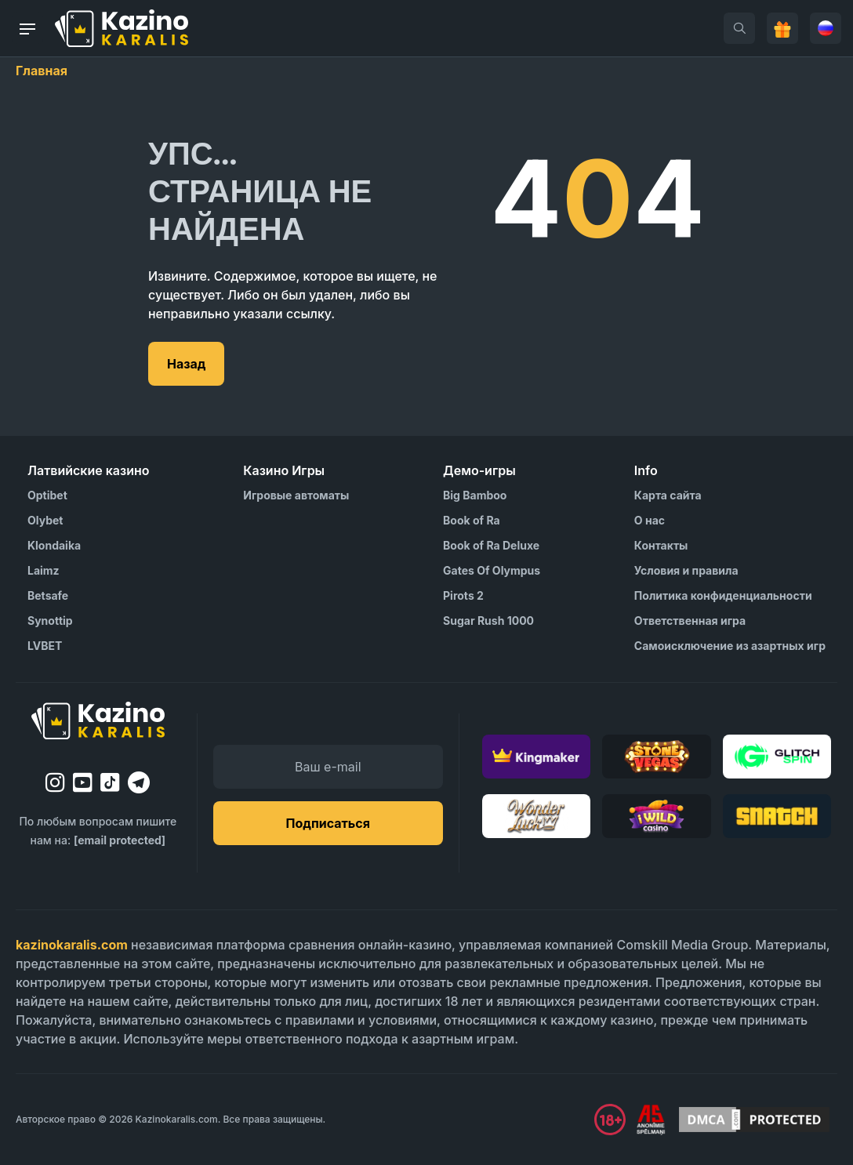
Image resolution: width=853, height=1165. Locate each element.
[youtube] (82, 782)
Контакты (661, 545)
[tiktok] (110, 782)
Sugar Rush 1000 (488, 620)
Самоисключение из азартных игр (730, 645)
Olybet (45, 520)
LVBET (44, 645)
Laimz (43, 570)
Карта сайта (668, 495)
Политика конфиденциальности (723, 595)
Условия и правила (686, 570)
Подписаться (328, 823)
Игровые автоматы (296, 495)
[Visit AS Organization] (650, 1119)
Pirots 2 (463, 595)
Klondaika (54, 545)
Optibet (47, 495)
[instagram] (55, 782)
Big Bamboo (474, 495)
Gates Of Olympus (491, 570)
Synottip (50, 620)
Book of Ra (471, 520)
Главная (41, 70)
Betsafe (47, 595)
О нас (649, 520)
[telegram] (139, 782)
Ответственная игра (690, 620)
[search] (739, 28)
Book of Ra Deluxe (491, 545)
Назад (186, 364)
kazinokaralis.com (72, 945)
